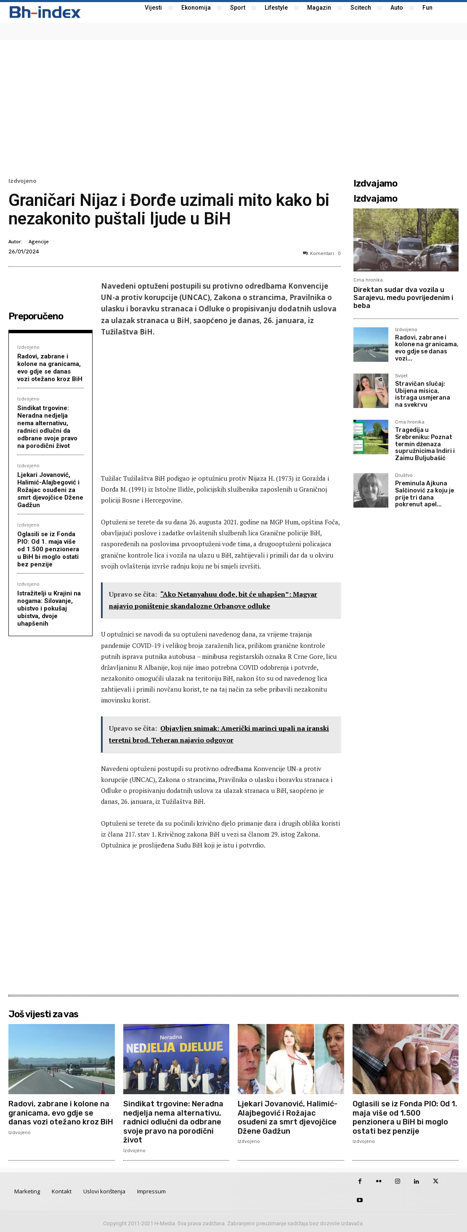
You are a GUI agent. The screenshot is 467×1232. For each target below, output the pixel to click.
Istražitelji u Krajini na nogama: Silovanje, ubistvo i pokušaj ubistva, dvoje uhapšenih (49, 608)
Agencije (39, 241)
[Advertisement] (233, 107)
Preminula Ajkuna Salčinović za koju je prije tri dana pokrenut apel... (424, 494)
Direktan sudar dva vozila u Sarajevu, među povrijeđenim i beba (403, 298)
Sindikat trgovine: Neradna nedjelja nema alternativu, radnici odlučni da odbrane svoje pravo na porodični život (47, 427)
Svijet (401, 376)
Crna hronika (368, 280)
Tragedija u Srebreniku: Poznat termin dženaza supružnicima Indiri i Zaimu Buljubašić (425, 444)
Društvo (404, 475)
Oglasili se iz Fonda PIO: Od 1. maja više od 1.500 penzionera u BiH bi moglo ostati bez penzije (48, 549)
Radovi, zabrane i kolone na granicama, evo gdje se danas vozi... (427, 348)
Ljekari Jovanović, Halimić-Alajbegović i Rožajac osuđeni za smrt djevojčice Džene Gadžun (50, 490)
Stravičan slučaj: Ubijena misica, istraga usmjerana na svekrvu (422, 394)
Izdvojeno (22, 181)
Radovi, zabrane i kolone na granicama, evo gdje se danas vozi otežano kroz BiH (49, 368)
